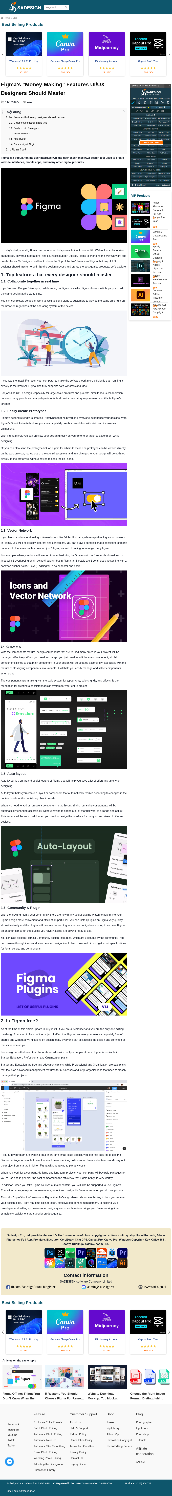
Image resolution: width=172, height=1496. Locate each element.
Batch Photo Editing (45, 1428)
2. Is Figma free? (16, 149)
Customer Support (83, 1414)
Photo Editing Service (119, 1446)
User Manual (117, 17)
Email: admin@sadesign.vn (21, 1491)
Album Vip (113, 1434)
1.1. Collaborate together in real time (28, 122)
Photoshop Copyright (119, 1440)
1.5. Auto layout (17, 139)
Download (133, 17)
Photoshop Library (44, 1470)
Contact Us (76, 1458)
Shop (75, 17)
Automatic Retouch (45, 1440)
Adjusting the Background (49, 1464)
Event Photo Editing (45, 1452)
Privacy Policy (78, 1452)
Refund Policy (78, 1434)
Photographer (144, 1422)
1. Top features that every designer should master (35, 117)
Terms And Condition (82, 1446)
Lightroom (142, 1428)
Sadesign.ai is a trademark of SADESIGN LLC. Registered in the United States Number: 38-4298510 (59, 1483)
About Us (75, 1422)
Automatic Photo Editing (48, 1434)
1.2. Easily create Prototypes (24, 128)
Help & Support (79, 1428)
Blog (163, 17)
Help (144, 17)
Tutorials (141, 1440)
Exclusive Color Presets (48, 1422)
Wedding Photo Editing (47, 1458)
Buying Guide (99, 17)
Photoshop (142, 1434)
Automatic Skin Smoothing (49, 1446)
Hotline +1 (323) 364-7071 (139, 1483)
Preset (110, 1422)
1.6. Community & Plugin (22, 144)
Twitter (11, 1445)
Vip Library (113, 1428)
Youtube (12, 1435)
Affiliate (153, 17)
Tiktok (11, 1440)
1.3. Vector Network (19, 133)
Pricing (84, 17)
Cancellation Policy (81, 1440)
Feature (39, 1414)
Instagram (13, 1429)
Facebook (13, 1424)
